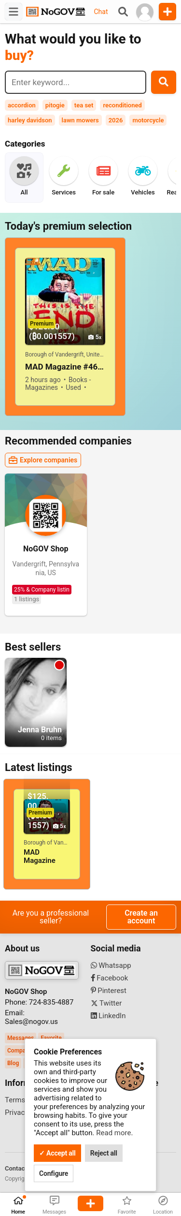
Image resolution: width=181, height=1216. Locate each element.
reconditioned (122, 105)
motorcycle (148, 120)
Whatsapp (111, 965)
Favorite (51, 1038)
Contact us (20, 1168)
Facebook (109, 978)
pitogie (55, 105)
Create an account (141, 916)
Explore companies (43, 460)
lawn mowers (80, 120)
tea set (84, 105)
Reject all (103, 1153)
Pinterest (109, 990)
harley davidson (30, 120)
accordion (22, 105)
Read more (113, 1132)
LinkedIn (108, 1015)
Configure (53, 1173)
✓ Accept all (57, 1153)
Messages (20, 1038)
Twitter (106, 1003)
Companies (22, 1050)
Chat (101, 11)
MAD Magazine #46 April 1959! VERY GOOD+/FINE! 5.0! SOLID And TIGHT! (65, 366)
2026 (116, 120)
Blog (13, 1063)
